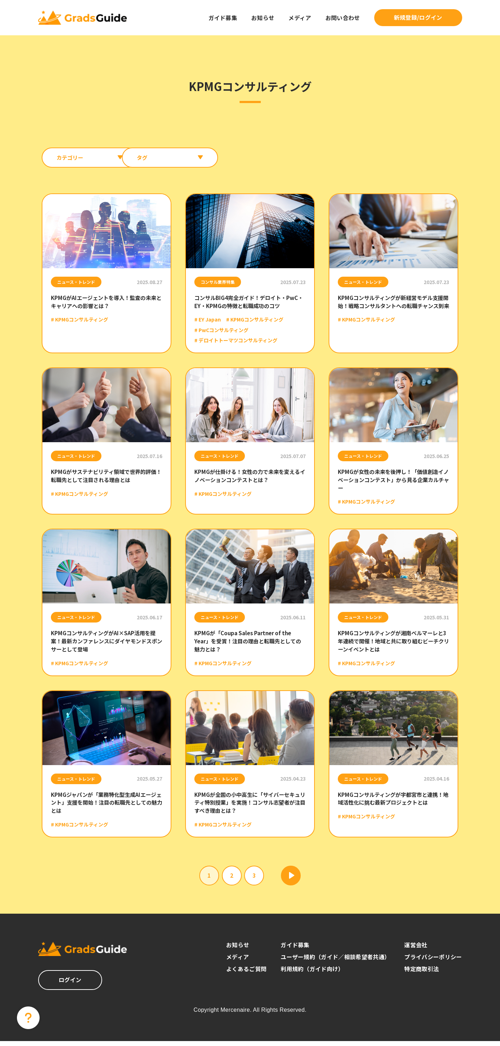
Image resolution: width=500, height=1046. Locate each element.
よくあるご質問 (246, 973)
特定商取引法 (421, 973)
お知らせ (262, 17)
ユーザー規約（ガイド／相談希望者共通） (335, 961)
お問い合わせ (342, 17)
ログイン (70, 984)
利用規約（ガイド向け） (312, 973)
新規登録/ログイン (418, 17)
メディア (299, 17)
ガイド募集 (222, 17)
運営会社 (415, 949)
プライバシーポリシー (433, 961)
